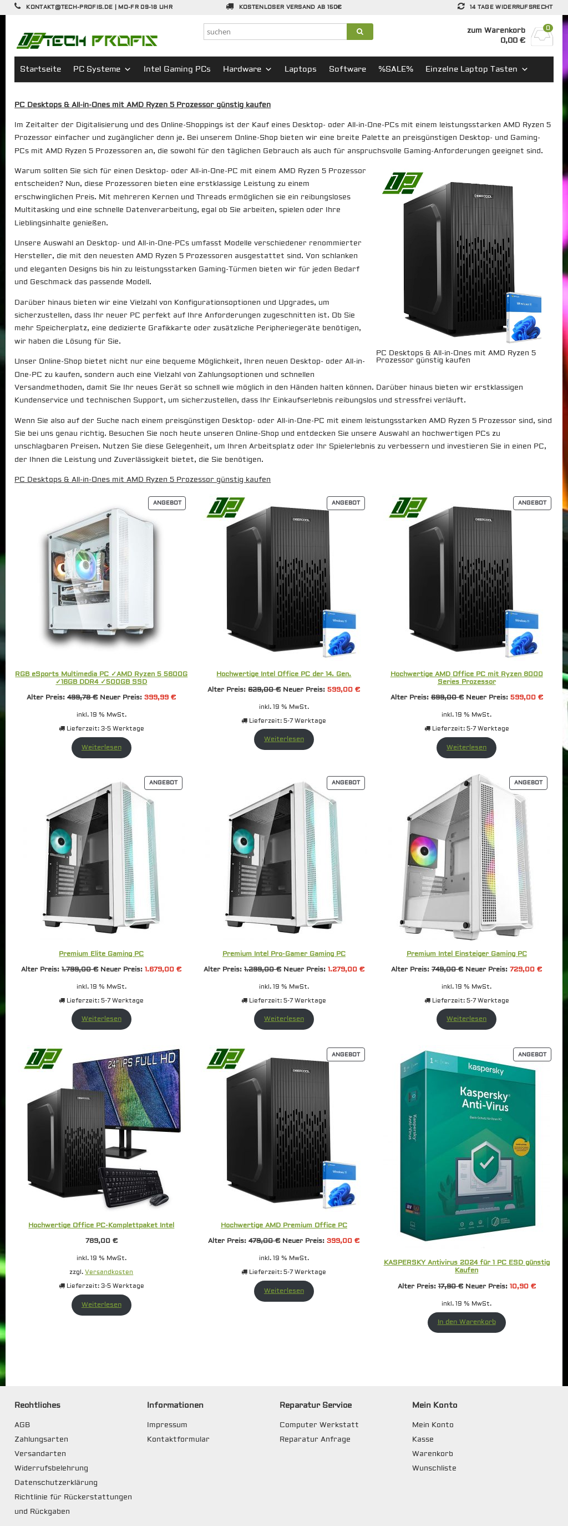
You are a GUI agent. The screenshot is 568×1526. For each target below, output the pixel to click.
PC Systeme (102, 69)
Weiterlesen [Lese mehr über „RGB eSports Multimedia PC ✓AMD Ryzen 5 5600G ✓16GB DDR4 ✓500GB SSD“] (101, 747)
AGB (22, 1425)
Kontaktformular (178, 1439)
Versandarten (40, 1453)
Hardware (247, 69)
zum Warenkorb (496, 30)
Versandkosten (109, 1272)
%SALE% (395, 69)
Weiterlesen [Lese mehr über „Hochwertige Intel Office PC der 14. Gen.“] (284, 739)
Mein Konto (433, 1425)
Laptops (301, 69)
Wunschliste (434, 1468)
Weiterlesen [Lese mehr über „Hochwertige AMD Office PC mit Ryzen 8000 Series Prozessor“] (466, 747)
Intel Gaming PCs (177, 69)
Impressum (167, 1425)
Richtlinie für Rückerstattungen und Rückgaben (73, 1504)
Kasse (423, 1439)
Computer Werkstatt (319, 1425)
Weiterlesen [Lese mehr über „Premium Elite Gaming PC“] (101, 1019)
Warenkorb (432, 1453)
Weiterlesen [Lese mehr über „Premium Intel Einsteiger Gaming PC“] (466, 1019)
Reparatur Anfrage (315, 1439)
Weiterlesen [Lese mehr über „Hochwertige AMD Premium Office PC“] (284, 1291)
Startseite (40, 69)
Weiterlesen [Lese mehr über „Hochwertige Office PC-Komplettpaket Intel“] (101, 1305)
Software (347, 69)
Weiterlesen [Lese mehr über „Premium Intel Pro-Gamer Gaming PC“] (284, 1019)
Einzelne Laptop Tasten (477, 69)
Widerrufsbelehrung (51, 1468)
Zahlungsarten (41, 1439)
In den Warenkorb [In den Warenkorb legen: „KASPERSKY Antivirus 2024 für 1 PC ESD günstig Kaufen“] (467, 1322)
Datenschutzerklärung (56, 1482)
